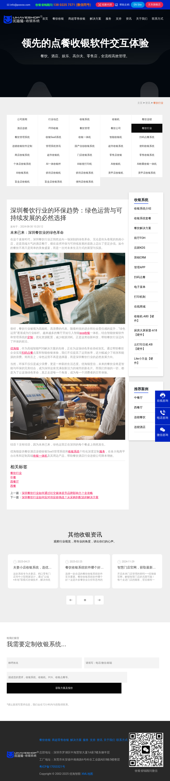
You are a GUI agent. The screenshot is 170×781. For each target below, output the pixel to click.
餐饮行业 (158, 102)
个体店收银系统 (22, 163)
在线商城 (139, 306)
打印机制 (139, 296)
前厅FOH (139, 238)
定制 (30, 337)
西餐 (13, 486)
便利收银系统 (146, 146)
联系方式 (157, 18)
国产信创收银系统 (85, 146)
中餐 (13, 477)
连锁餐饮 (139, 417)
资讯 (129, 18)
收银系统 (85, 119)
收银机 (115, 119)
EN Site (138, 4)
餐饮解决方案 (142, 228)
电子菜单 (139, 287)
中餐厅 (138, 397)
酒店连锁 (22, 128)
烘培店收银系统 (84, 172)
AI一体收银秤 (53, 163)
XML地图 (87, 767)
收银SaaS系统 (53, 137)
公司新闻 (22, 119)
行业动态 (53, 119)
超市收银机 (53, 154)
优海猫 (14, 348)
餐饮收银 (58, 18)
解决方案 (95, 18)
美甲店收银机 (115, 172)
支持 (118, 18)
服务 (108, 18)
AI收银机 (116, 163)
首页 (45, 18)
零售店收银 (116, 154)
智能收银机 (116, 137)
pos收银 (85, 333)
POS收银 (53, 128)
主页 (139, 102)
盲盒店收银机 (22, 181)
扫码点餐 (27, 352)
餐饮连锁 (147, 119)
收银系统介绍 (142, 208)
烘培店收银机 (53, 172)
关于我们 (141, 18)
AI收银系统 (22, 172)
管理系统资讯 (53, 146)
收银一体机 (84, 137)
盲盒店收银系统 (53, 181)
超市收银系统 (115, 146)
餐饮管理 (85, 128)
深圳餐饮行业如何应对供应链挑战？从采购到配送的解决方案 (60, 497)
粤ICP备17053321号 (52, 760)
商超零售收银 (76, 18)
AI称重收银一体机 (147, 163)
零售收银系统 (146, 154)
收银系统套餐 (142, 218)
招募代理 (105, 4)
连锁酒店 (139, 427)
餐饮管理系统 (22, 137)
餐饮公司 (116, 128)
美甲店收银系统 (147, 172)
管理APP (139, 267)
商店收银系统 (22, 154)
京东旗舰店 (154, 4)
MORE (85, 604)
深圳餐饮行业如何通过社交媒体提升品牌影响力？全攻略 (57, 493)
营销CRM (140, 257)
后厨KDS (139, 247)
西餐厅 (14, 481)
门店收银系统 (84, 154)
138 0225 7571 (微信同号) (72, 5)
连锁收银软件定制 (22, 146)
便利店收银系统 (84, 181)
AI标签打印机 (84, 163)
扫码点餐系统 (146, 137)
